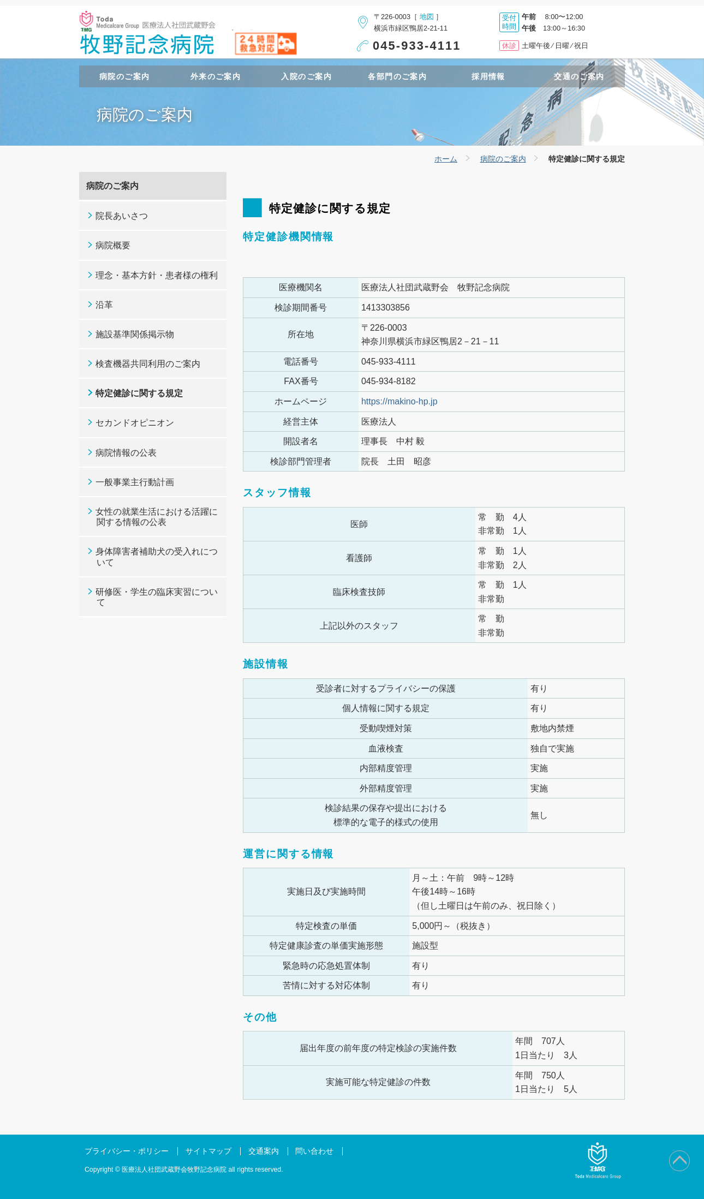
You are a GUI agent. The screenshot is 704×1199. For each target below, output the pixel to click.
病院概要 (113, 245)
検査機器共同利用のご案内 (148, 363)
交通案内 (263, 1151)
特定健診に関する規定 (139, 393)
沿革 (104, 304)
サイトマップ (208, 1151)
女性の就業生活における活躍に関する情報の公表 (157, 517)
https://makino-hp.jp (399, 401)
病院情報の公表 (126, 452)
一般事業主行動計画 (135, 482)
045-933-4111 (417, 45)
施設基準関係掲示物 (135, 334)
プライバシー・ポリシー (127, 1151)
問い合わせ (314, 1151)
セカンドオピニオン (135, 422)
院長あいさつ (122, 215)
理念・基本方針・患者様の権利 (157, 275)
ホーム (445, 158)
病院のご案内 (503, 158)
